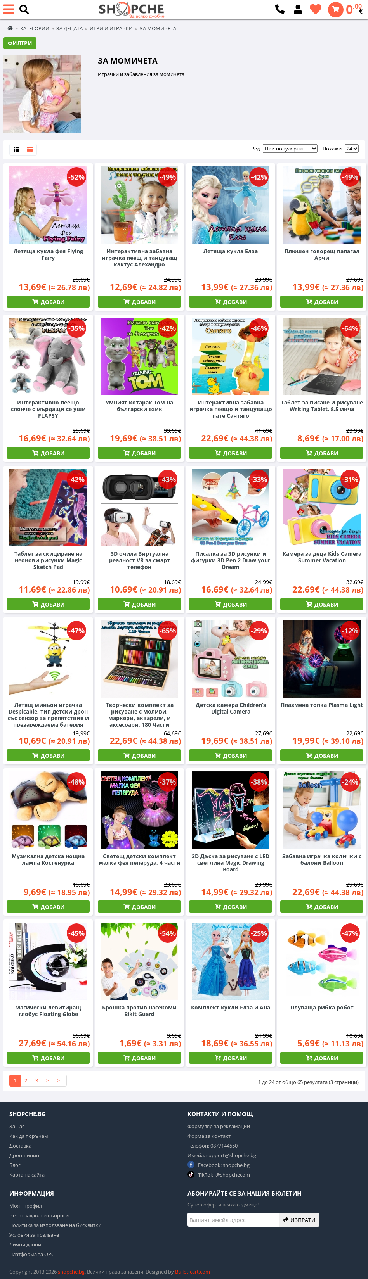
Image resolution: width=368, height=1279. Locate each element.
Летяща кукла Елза (230, 251)
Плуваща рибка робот (322, 1007)
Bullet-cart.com (192, 1271)
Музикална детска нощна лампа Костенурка (48, 859)
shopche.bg (71, 1271)
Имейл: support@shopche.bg (221, 1155)
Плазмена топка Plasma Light (322, 705)
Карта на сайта (27, 1174)
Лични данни (25, 1244)
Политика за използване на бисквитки (55, 1225)
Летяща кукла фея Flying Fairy (48, 254)
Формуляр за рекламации (218, 1126)
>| (59, 1080)
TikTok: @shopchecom (218, 1174)
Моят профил (25, 1205)
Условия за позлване (34, 1234)
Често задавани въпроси (39, 1215)
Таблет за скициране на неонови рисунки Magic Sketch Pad (48, 560)
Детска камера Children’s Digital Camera (231, 708)
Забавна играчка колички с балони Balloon (321, 859)
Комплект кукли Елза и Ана (230, 1007)
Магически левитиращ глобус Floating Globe (48, 1010)
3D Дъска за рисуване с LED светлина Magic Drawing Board (230, 863)
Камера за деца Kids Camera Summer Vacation (322, 556)
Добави (52, 302)
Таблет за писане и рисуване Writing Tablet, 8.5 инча (322, 405)
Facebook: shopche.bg (218, 1164)
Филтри (20, 43)
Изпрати (299, 1219)
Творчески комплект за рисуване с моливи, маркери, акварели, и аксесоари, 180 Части (140, 715)
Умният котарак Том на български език (139, 405)
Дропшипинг (25, 1155)
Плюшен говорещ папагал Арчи (322, 254)
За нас (16, 1126)
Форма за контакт (209, 1135)
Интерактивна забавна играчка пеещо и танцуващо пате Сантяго (230, 409)
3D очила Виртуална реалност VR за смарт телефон (139, 560)
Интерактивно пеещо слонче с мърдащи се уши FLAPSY (48, 409)
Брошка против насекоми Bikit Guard (139, 1010)
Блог (15, 1164)
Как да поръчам (28, 1135)
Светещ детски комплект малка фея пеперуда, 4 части (140, 859)
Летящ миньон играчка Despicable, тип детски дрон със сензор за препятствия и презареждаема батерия (48, 715)
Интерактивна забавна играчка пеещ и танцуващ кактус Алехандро (139, 258)
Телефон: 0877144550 (212, 1145)
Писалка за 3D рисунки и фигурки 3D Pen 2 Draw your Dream (230, 560)
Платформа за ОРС (31, 1254)
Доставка (20, 1145)
